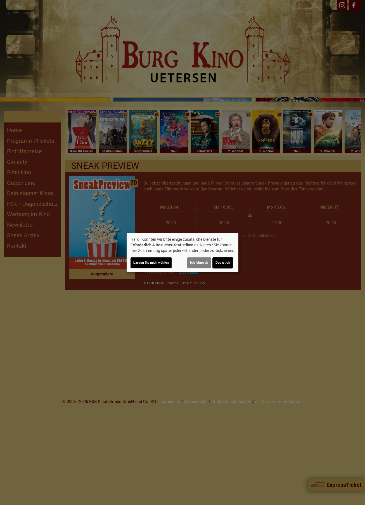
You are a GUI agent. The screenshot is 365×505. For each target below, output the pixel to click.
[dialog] (182, 252)
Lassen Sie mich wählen (151, 263)
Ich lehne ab (199, 263)
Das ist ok (222, 263)
